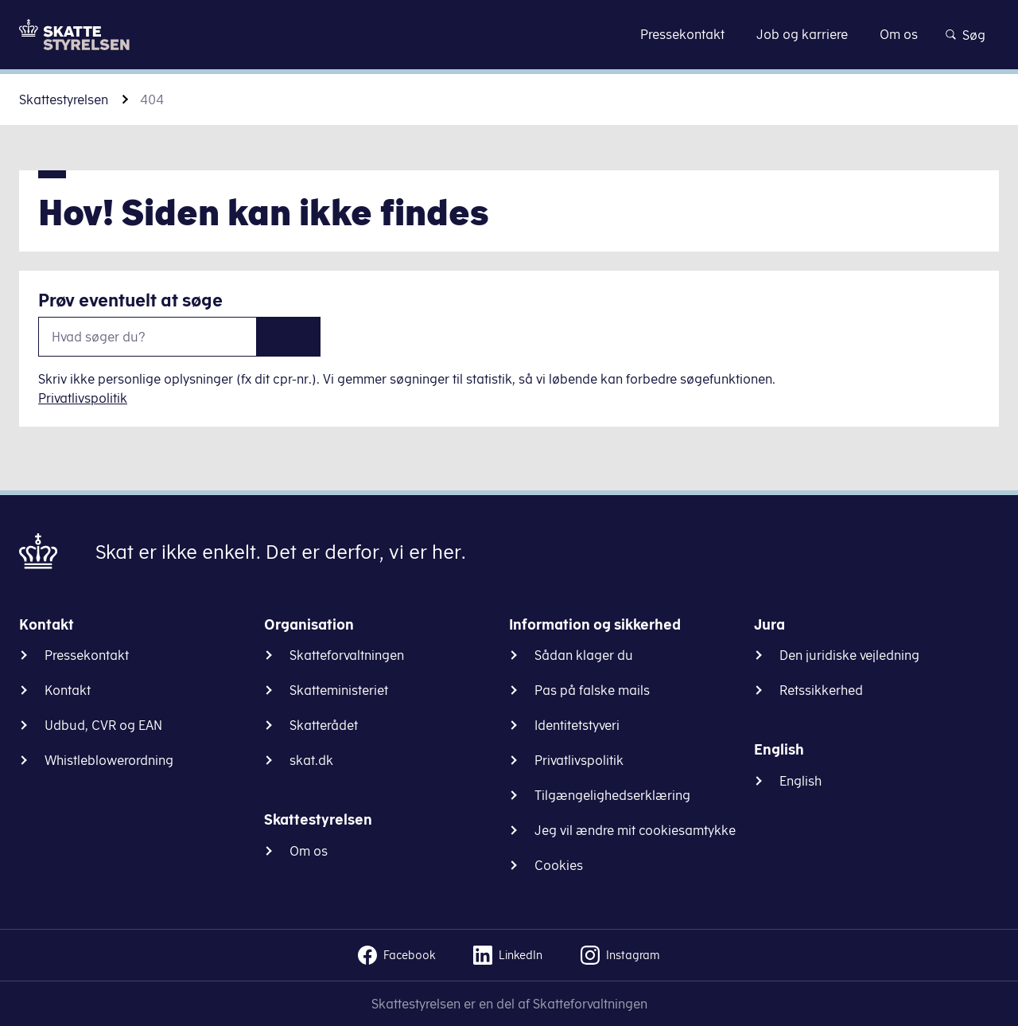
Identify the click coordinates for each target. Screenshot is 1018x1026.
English (800, 781)
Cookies (558, 865)
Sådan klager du (583, 655)
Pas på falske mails (592, 690)
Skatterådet (323, 725)
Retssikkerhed (821, 690)
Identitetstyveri (577, 725)
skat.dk (311, 760)
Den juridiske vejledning (849, 655)
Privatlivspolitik (82, 398)
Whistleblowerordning (109, 760)
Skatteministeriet (338, 690)
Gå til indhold (509, 33)
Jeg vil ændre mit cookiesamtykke (635, 830)
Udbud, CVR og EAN (103, 725)
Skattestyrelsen (63, 99)
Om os (308, 851)
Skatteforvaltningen (346, 655)
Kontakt (68, 690)
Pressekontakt (87, 655)
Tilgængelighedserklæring (612, 795)
